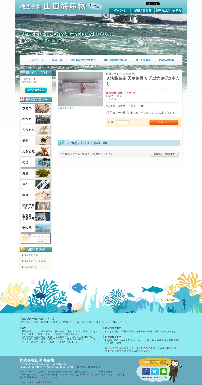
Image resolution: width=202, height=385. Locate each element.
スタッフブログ (66, 374)
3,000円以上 (32, 267)
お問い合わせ (168, 60)
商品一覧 (56, 60)
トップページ (33, 60)
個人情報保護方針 (29, 377)
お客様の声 (83, 374)
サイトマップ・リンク (53, 377)
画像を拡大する (66, 108)
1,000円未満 (32, 255)
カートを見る (143, 60)
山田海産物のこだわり (83, 60)
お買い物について (29, 374)
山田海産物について (115, 60)
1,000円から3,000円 (36, 261)
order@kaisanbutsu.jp (87, 367)
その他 (112, 99)
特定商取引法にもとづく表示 (107, 374)
